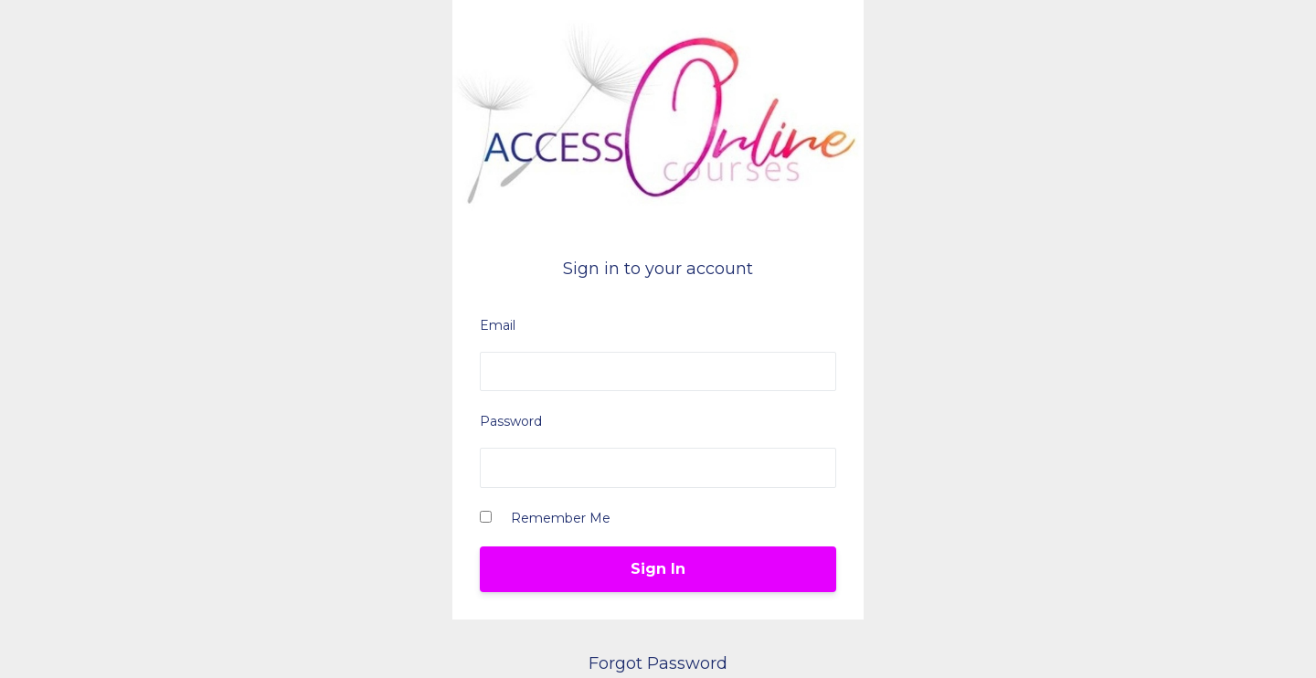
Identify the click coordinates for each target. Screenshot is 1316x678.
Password (511, 421)
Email (497, 325)
